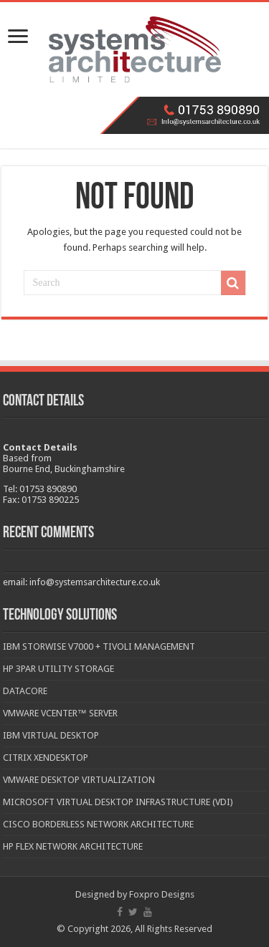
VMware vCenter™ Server (60, 713)
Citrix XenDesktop (45, 757)
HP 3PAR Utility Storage (58, 668)
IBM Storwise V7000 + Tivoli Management (99, 646)
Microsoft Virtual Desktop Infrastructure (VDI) (118, 802)
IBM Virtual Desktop (51, 735)
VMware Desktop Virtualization (79, 779)
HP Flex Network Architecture (73, 846)
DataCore (25, 691)
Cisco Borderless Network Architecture (98, 824)
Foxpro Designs (161, 894)
